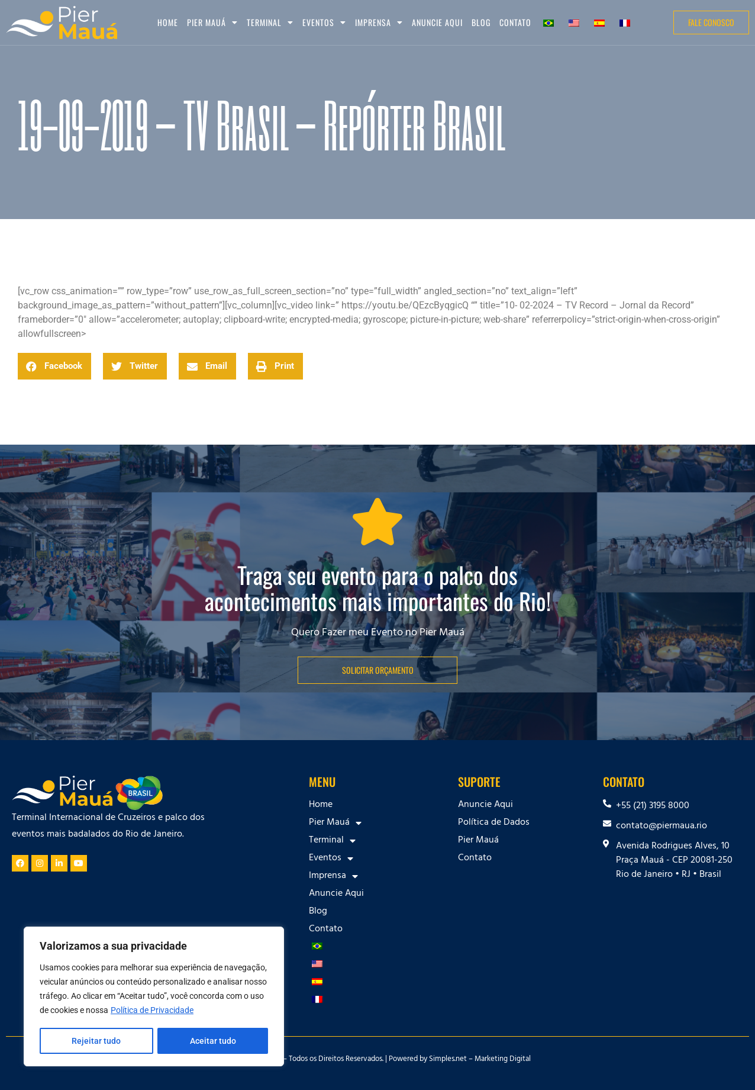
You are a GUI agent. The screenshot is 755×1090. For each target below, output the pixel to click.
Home (167, 22)
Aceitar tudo (213, 1041)
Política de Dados (494, 823)
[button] (54, 366)
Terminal (270, 22)
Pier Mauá (212, 22)
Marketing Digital (503, 1060)
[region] (154, 997)
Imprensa (379, 22)
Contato (515, 22)
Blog (481, 22)
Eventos (324, 22)
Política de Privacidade (152, 1011)
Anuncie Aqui (437, 22)
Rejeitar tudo (96, 1041)
